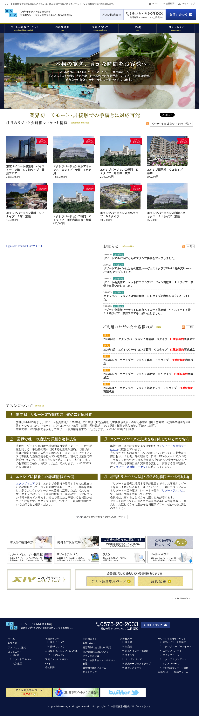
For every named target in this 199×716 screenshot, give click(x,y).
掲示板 (16, 655)
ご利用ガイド (90, 639)
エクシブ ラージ (171, 655)
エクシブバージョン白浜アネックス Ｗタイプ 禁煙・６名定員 (72, 170)
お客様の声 (126, 639)
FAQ (47, 663)
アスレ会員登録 (91, 656)
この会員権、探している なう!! (61, 650)
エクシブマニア (25, 483)
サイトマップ (188, 3)
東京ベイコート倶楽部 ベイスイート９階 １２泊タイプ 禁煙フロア (25, 170)
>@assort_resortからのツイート (24, 246)
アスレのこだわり (17, 647)
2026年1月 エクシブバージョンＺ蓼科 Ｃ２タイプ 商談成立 (149, 349)
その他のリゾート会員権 (175, 668)
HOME (155, 3)
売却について (57, 646)
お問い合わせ (90, 643)
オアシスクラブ (133, 668)
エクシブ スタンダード (175, 659)
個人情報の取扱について (95, 651)
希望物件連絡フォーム (94, 668)
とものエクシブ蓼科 (140, 258)
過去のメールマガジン (57, 659)
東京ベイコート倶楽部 (136, 650)
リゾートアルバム (114, 258)
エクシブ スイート (172, 650)
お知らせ (12, 643)
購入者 (128, 642)
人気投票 (17, 663)
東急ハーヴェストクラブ (138, 663)
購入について (57, 642)
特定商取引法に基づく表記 (97, 647)
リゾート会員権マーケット (132, 466)
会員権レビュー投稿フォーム (173, 672)
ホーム (11, 639)
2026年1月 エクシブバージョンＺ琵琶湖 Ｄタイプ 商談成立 (149, 339)
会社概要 (170, 3)
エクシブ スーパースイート (177, 646)
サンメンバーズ (133, 659)
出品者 (128, 646)
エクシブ (129, 655)
